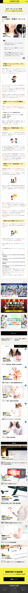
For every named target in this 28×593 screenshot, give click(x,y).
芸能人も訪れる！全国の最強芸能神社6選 (12, 382)
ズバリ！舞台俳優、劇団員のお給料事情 (12, 364)
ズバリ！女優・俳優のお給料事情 (20, 339)
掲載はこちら (14, 579)
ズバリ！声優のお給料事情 (8, 437)
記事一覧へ (14, 333)
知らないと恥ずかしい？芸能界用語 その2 (7, 339)
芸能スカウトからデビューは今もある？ (12, 419)
